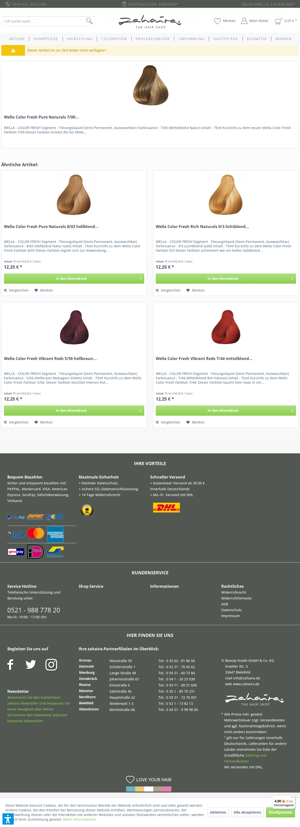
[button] (8, 819)
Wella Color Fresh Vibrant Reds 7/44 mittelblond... (204, 358)
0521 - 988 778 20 (33, 610)
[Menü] (292, 798)
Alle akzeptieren (247, 812)
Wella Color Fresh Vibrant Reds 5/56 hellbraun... (50, 358)
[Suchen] (97, 21)
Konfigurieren (280, 812)
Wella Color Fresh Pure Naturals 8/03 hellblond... (51, 226)
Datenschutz (231, 610)
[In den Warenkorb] (74, 278)
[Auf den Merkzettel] (43, 290)
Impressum (230, 615)
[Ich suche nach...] (49, 21)
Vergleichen (16, 290)
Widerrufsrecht (233, 592)
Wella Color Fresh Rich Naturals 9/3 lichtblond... (202, 226)
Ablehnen (218, 812)
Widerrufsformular (236, 598)
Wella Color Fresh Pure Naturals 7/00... (41, 117)
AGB (224, 604)
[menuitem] (52, 21)
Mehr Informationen (79, 819)
